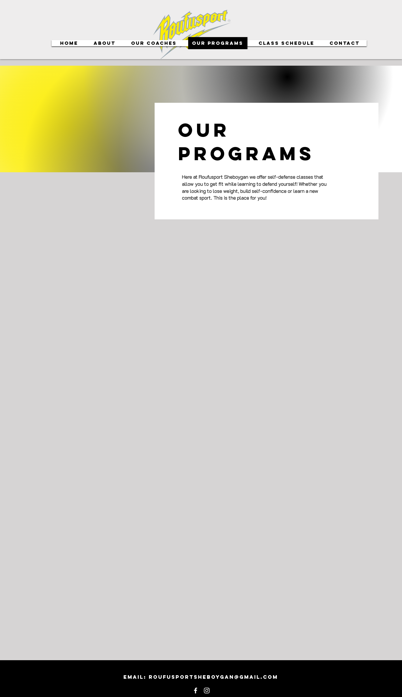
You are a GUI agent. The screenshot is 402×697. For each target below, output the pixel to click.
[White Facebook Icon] (195, 690)
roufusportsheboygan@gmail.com (213, 677)
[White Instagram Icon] (207, 690)
